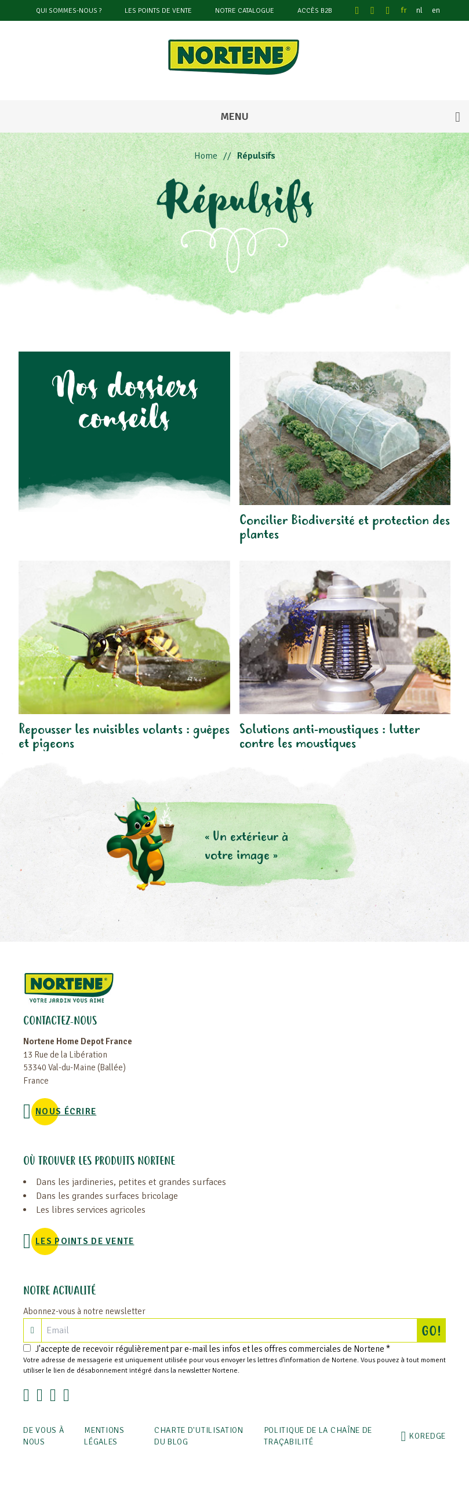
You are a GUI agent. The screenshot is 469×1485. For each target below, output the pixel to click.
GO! (433, 1330)
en (436, 10)
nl (419, 10)
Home (205, 156)
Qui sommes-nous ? (68, 10)
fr (404, 10)
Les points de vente (158, 10)
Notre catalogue (244, 10)
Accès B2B (314, 10)
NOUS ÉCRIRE (65, 1111)
